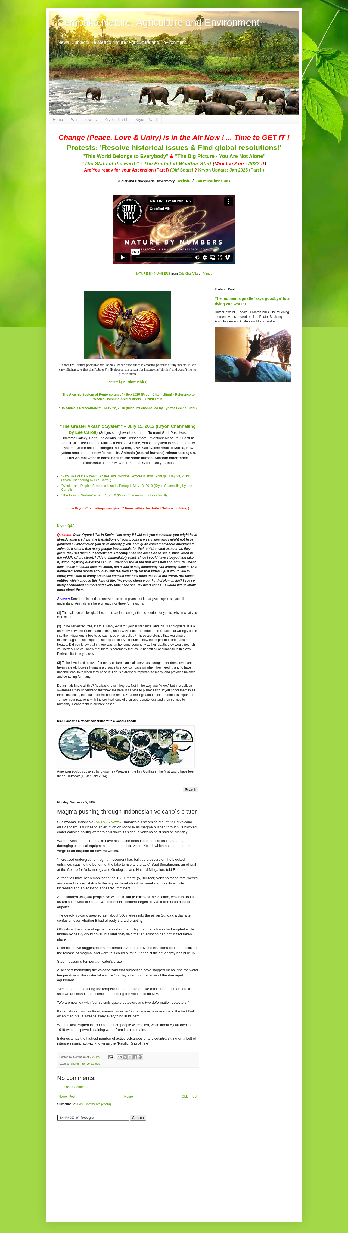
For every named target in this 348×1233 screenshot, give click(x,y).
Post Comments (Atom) (94, 1104)
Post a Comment (76, 1087)
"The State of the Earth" (110, 163)
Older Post (189, 1096)
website (184, 180)
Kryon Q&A (66, 526)
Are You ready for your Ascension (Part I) (127, 170)
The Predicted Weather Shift (177, 163)
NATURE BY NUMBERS (152, 274)
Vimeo (207, 274)
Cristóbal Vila (188, 274)
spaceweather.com (211, 180)
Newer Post (66, 1096)
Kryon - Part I (116, 119)
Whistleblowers (84, 119)
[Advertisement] (91, 1163)
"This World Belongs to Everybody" (126, 156)
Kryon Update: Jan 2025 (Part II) (231, 170)
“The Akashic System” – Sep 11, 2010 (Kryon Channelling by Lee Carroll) (114, 495)
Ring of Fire (77, 1063)
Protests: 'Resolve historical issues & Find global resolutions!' (174, 148)
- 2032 (239, 163)
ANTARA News (107, 822)
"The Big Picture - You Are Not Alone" (220, 156)
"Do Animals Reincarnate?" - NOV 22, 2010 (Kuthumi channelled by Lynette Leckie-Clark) (128, 408)
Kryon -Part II (146, 119)
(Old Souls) (181, 170)
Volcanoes (93, 1063)
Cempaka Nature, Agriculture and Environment (158, 22)
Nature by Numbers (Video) (127, 382)
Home (58, 119)
